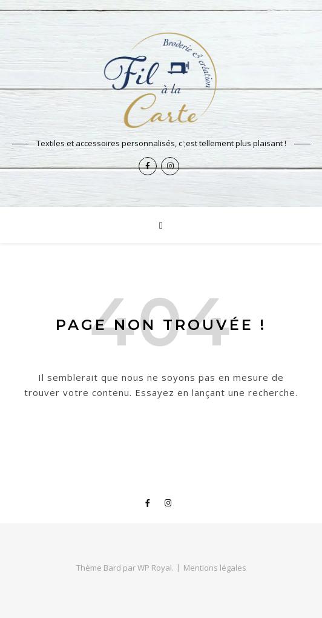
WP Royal (154, 567)
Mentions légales (214, 567)
